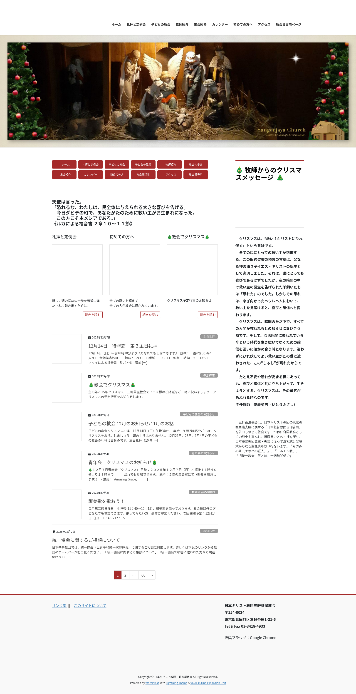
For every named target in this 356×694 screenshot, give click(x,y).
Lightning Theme (176, 683)
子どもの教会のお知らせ (199, 414)
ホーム (67, 164)
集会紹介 (65, 174)
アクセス (171, 174)
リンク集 (59, 605)
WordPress (152, 683)
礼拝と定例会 (90, 164)
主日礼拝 (209, 336)
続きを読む (93, 314)
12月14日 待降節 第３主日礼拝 (122, 345)
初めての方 (118, 174)
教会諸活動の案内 (203, 492)
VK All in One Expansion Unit (208, 683)
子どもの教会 (117, 164)
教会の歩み (197, 164)
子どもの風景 (143, 164)
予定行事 (209, 375)
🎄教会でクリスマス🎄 (112, 384)
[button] (26, 91)
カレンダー (92, 174)
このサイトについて (90, 605)
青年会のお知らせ (203, 453)
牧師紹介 (171, 164)
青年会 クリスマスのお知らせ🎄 (122, 462)
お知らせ (209, 531)
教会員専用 (197, 174)
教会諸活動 (144, 174)
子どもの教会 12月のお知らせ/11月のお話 (131, 423)
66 (143, 576)
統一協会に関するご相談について (86, 540)
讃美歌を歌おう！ (106, 501)
